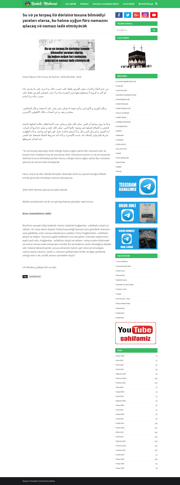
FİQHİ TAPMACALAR (123, 108)
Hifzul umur (120, 271)
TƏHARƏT (119, 140)
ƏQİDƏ (118, 167)
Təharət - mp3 (121, 289)
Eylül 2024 (137, 369)
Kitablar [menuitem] (84, 3)
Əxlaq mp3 (120, 318)
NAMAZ (119, 131)
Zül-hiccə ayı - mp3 (123, 299)
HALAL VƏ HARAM (122, 113)
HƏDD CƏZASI (121, 117)
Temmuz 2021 (137, 446)
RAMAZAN (120, 135)
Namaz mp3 (120, 275)
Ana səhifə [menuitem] (70, 3)
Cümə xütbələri (122, 261)
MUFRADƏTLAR (34, 276)
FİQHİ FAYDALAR (122, 104)
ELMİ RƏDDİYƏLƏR (123, 99)
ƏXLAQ (118, 171)
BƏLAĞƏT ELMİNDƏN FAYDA (126, 95)
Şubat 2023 (137, 392)
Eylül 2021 (137, 437)
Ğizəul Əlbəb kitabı (123, 303)
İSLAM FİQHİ (120, 162)
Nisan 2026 (137, 356)
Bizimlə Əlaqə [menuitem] (146, 3)
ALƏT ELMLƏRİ (121, 90)
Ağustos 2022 (137, 401)
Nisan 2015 (137, 468)
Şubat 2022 (137, 414)
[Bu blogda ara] (132, 30)
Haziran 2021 (137, 450)
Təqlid (118, 294)
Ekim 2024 (137, 365)
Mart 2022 (137, 410)
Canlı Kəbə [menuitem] (128, 3)
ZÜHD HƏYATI (121, 144)
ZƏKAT (118, 153)
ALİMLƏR (119, 86)
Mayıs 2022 (137, 405)
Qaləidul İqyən (121, 280)
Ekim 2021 (137, 432)
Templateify (34, 481)
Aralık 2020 (137, 455)
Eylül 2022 (137, 396)
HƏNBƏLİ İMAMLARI (123, 122)
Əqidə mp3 (120, 313)
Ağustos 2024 (137, 374)
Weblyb (52, 481)
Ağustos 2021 (137, 441)
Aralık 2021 (137, 423)
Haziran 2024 (137, 383)
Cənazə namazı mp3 (123, 266)
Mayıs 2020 (137, 459)
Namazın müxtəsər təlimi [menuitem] (106, 3)
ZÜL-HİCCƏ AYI (121, 149)
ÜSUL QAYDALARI (122, 158)
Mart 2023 (137, 387)
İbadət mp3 (120, 308)
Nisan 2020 (137, 464)
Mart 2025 (137, 360)
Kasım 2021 (137, 428)
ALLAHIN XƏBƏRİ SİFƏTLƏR (126, 81)
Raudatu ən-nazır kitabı (125, 284)
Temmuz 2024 (137, 378)
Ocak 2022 (137, 419)
